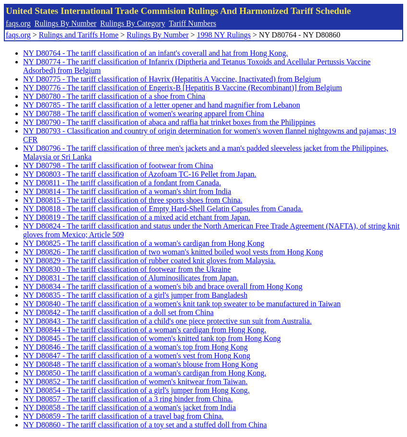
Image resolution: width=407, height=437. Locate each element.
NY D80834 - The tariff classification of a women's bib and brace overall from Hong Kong (163, 286)
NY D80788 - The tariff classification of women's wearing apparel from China (143, 113)
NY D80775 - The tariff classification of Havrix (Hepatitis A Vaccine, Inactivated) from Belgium (172, 79)
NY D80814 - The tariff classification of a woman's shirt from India (127, 191)
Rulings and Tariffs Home (79, 35)
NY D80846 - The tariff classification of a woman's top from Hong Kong (135, 347)
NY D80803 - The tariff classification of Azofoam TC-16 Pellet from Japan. (140, 174)
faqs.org (18, 23)
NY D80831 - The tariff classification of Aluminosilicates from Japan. (131, 278)
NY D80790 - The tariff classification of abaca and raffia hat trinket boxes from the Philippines (169, 122)
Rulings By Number (66, 23)
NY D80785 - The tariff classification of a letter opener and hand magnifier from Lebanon (161, 105)
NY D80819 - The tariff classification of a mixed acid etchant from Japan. (136, 217)
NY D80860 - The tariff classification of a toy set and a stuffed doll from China (145, 425)
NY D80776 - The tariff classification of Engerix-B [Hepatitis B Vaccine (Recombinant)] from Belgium (182, 88)
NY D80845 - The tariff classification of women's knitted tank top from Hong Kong (152, 338)
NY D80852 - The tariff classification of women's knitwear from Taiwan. (135, 381)
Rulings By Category (132, 23)
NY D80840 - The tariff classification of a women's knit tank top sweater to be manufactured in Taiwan (182, 304)
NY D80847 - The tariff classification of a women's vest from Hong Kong (136, 356)
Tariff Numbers (192, 23)
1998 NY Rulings (224, 35)
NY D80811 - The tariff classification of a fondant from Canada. (122, 183)
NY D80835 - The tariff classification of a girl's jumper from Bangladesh (135, 295)
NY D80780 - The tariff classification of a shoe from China (114, 96)
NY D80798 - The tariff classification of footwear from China (118, 165)
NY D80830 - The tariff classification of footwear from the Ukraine (127, 269)
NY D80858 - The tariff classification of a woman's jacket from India (129, 407)
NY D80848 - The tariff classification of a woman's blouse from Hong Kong (140, 364)
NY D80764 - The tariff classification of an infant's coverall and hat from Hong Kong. (155, 53)
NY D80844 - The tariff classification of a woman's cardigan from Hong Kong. (144, 330)
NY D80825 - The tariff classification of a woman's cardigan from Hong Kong (143, 243)
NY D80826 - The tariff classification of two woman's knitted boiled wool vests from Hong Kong (173, 252)
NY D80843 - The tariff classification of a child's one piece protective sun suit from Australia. (167, 321)
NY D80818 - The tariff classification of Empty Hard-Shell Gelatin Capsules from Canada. (163, 209)
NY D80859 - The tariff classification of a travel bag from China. (123, 416)
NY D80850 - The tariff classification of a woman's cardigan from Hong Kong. (144, 373)
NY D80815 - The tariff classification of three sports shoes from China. (133, 200)
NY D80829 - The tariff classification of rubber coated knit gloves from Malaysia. (149, 260)
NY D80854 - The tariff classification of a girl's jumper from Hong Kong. (136, 390)
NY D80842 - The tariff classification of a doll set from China (118, 312)
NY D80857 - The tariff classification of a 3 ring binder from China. (128, 399)
